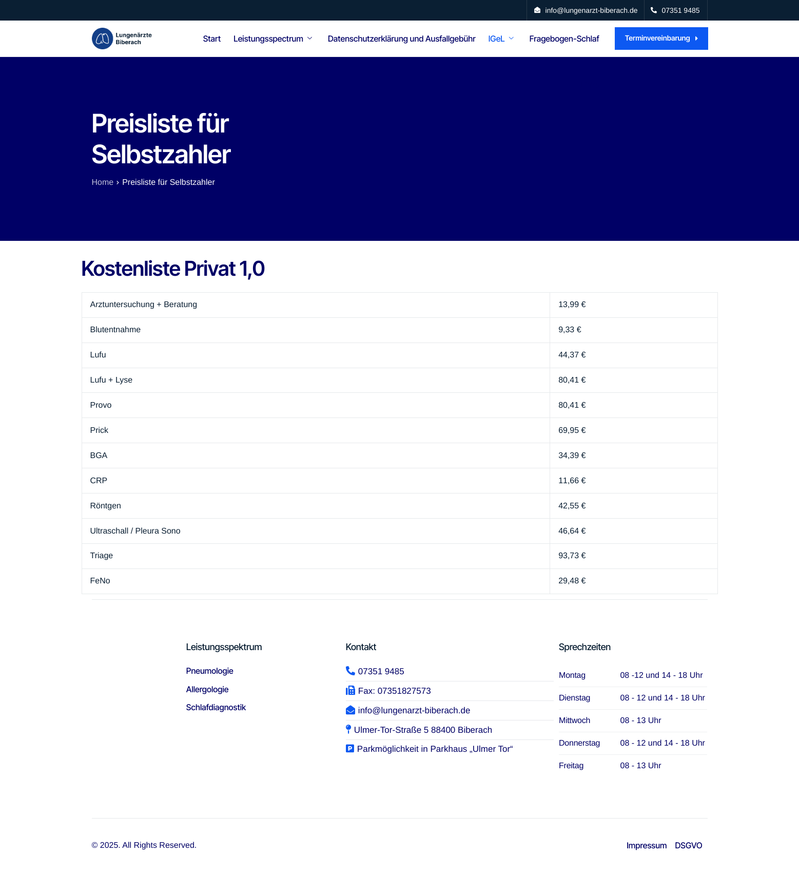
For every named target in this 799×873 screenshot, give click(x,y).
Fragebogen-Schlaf (564, 38)
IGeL (501, 38)
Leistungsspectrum (272, 38)
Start (212, 38)
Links (589, 85)
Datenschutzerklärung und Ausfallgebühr (402, 38)
